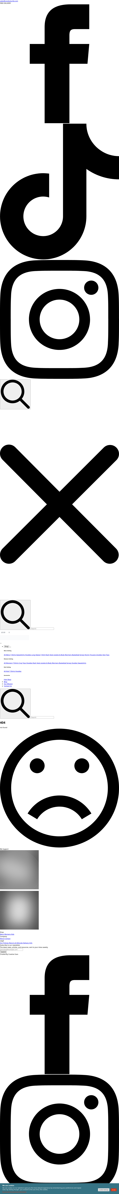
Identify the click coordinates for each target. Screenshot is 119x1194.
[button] (59, 504)
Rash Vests (49, 655)
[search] (15, 704)
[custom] (59, 259)
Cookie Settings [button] (103, 1190)
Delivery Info (27, 943)
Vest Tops (105, 655)
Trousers (92, 655)
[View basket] (59, 632)
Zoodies (99, 655)
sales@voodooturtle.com (9, 1)
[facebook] (59, 123)
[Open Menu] (1, 643)
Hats (5, 679)
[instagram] (59, 378)
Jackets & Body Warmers (62, 655)
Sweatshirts (20, 655)
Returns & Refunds (16, 943)
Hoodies (28, 655)
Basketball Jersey (78, 655)
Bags (9, 679)
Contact (7, 939)
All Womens (8, 663)
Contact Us (8, 686)
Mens (2, 934)
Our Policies (4, 943)
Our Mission (8, 684)
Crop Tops (22, 663)
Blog (5, 682)
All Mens (7, 655)
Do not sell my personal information (14, 1192)
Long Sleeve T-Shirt (38, 655)
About (2, 939)
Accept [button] (113, 1190)
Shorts (86, 655)
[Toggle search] (15, 394)
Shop (6, 646)
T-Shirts (13, 655)
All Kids (6, 671)
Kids (12, 934)
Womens (7, 934)
